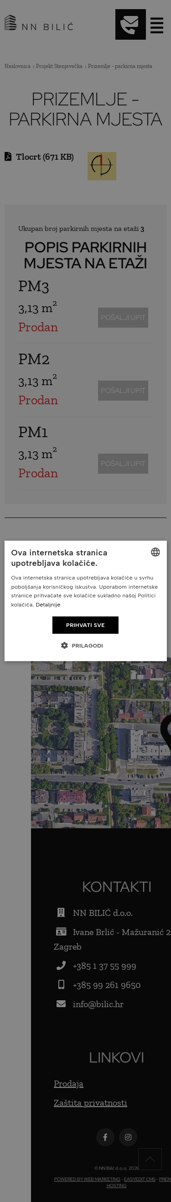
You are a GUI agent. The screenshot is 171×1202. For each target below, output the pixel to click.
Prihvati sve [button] (85, 625)
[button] (85, 645)
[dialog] (85, 601)
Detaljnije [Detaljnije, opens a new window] (48, 604)
